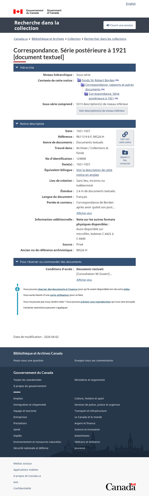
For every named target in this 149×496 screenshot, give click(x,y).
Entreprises (20, 417)
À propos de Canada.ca (27, 476)
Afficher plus (84, 213)
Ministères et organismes (90, 379)
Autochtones (82, 435)
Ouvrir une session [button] (119, 25)
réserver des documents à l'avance (58, 289)
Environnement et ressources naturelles (37, 442)
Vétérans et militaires (87, 442)
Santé (16, 429)
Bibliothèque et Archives (48, 39)
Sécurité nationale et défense (30, 448)
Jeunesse (80, 448)
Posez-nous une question (28, 360)
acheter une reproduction (95, 301)
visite (126, 289)
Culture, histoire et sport (89, 398)
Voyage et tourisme (24, 411)
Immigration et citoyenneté (29, 404)
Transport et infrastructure (91, 411)
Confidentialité (22, 488)
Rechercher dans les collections (105, 39)
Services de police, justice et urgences (97, 404)
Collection (74, 39)
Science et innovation (87, 429)
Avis (15, 482)
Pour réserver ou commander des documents (48, 262)
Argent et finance (85, 423)
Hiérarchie (25, 67)
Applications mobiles (25, 469)
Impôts (17, 435)
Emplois (18, 398)
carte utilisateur (59, 295)
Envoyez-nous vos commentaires (94, 360)
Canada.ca (21, 39)
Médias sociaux (22, 463)
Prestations (20, 423)
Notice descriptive (30, 124)
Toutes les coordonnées (27, 379)
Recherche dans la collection (36, 25)
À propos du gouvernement (29, 386)
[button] (125, 138)
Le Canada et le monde (88, 417)
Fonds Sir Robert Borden (98, 80)
